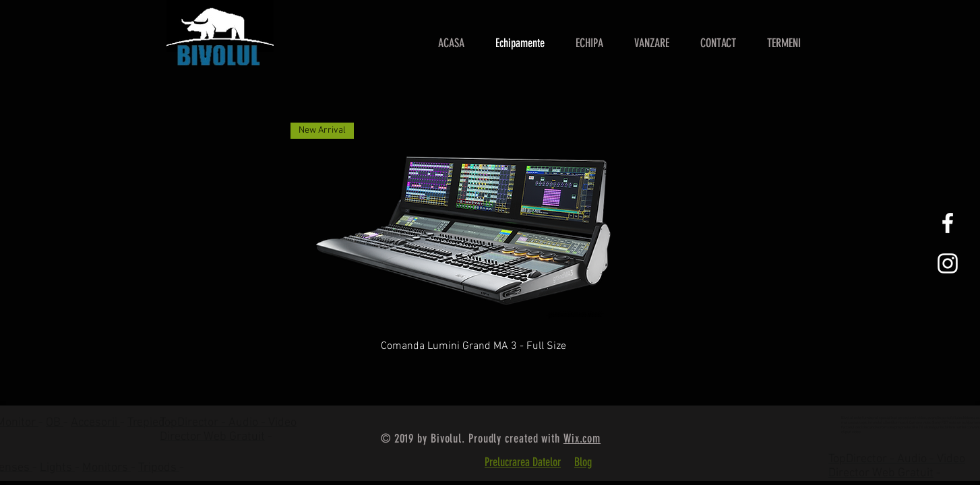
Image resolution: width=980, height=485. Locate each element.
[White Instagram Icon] (947, 263)
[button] (652, 43)
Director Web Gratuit (212, 437)
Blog (583, 462)
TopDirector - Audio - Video (896, 459)
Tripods (158, 468)
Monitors (106, 468)
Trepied (147, 423)
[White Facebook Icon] (947, 222)
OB (54, 423)
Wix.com (582, 438)
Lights (57, 468)
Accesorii (95, 423)
